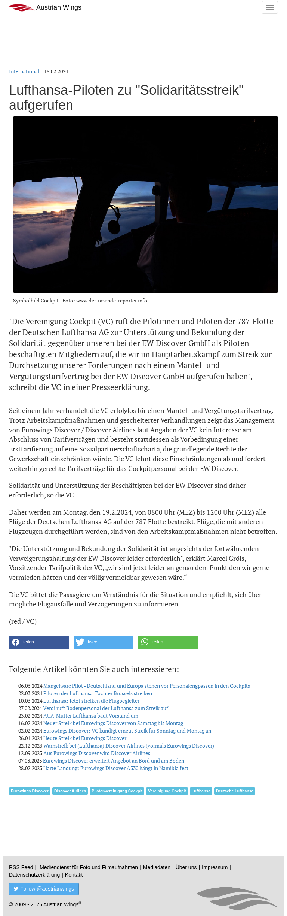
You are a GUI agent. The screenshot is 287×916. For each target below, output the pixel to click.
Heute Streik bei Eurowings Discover (84, 738)
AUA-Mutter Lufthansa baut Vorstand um (90, 715)
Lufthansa (201, 791)
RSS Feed (21, 867)
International (24, 71)
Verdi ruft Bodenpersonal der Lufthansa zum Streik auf (105, 708)
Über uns (186, 867)
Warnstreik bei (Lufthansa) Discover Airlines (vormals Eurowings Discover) (128, 745)
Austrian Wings (45, 8)
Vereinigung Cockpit (167, 791)
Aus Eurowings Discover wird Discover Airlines (96, 753)
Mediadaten (156, 867)
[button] (39, 642)
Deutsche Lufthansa (234, 791)
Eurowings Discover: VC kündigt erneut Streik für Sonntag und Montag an (127, 730)
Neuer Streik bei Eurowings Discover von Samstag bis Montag (113, 723)
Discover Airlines (70, 791)
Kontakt (74, 875)
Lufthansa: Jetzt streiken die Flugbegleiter (91, 700)
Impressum (215, 867)
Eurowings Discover (30, 791)
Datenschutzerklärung (34, 875)
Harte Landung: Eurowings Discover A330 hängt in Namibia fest (115, 768)
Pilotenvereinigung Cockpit (117, 791)
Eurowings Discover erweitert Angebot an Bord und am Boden (113, 760)
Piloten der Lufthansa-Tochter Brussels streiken (97, 693)
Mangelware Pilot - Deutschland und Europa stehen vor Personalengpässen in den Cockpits (146, 685)
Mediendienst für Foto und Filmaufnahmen (89, 867)
